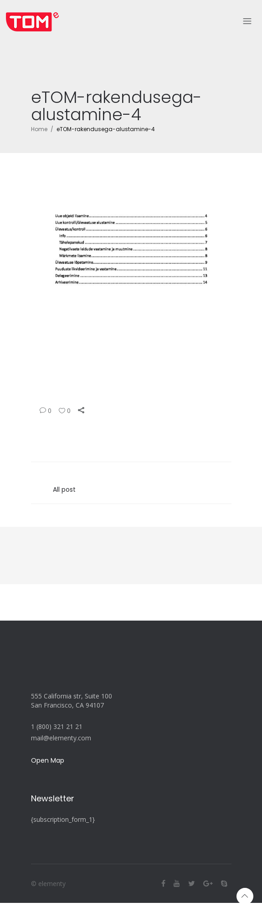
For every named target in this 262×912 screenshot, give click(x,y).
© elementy (48, 883)
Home (39, 129)
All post (64, 489)
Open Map (47, 760)
